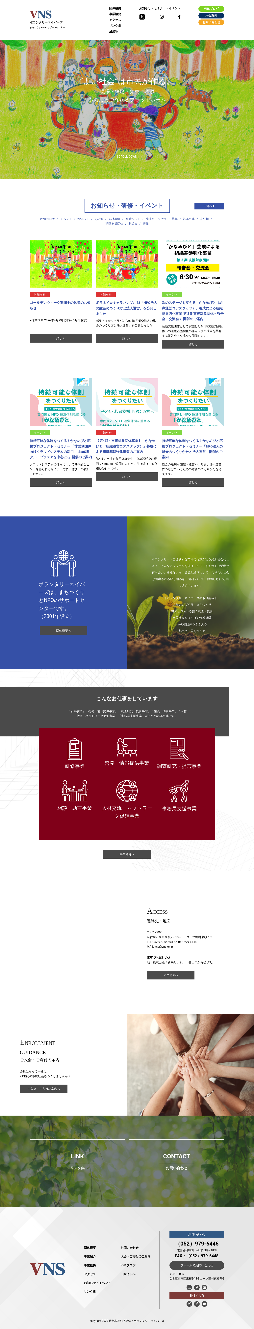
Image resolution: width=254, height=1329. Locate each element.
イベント (66, 219)
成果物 (113, 31)
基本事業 (189, 219)
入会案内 (211, 15)
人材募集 (114, 219)
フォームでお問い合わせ (196, 1265)
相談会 (133, 224)
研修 (146, 224)
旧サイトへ (128, 1274)
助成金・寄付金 (156, 219)
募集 (175, 219)
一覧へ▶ (209, 206)
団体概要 (115, 8)
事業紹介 (90, 1256)
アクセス (115, 20)
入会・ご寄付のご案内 (135, 1256)
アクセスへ (170, 975)
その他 (98, 219)
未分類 (204, 219)
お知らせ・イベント (97, 1283)
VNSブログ (211, 9)
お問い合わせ (211, 22)
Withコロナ (47, 219)
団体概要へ (63, 631)
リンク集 (115, 25)
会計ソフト (133, 219)
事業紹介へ (127, 854)
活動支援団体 (114, 224)
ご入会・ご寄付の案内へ (43, 1089)
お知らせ (83, 219)
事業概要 (115, 14)
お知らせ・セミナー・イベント (160, 8)
